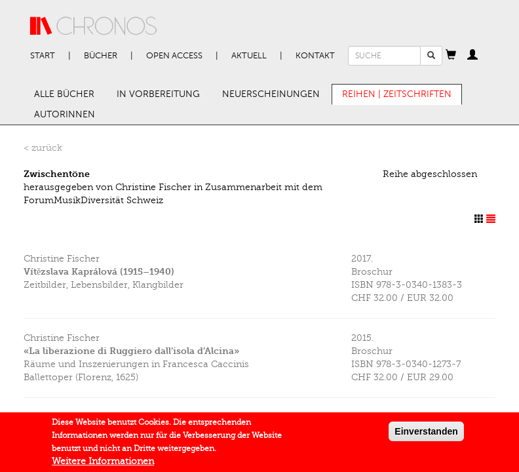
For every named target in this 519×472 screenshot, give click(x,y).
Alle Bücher (64, 94)
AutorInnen (64, 114)
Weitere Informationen (103, 463)
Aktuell (249, 55)
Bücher (100, 55)
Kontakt (315, 55)
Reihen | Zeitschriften (397, 94)
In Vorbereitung (158, 94)
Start (42, 55)
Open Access (174, 55)
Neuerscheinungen (271, 94)
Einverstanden (425, 433)
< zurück (43, 148)
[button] (451, 56)
